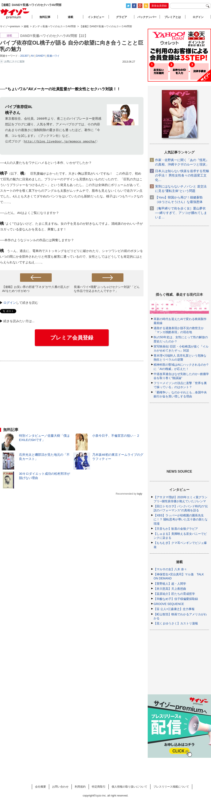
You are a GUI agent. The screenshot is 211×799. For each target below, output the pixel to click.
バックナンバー (147, 17)
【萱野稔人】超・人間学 (170, 583)
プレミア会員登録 (71, 338)
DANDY (40, 55)
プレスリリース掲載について (171, 786)
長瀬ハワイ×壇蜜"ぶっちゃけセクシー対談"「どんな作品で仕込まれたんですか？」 (107, 289)
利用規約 (80, 786)
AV (32, 55)
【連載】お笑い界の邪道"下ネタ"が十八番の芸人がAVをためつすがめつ (35, 289)
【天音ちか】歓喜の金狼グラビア (176, 528)
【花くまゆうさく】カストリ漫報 (176, 623)
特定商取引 (99, 786)
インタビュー (96, 17)
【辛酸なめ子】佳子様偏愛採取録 (176, 599)
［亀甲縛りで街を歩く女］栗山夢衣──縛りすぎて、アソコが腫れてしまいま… (181, 213)
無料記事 (44, 17)
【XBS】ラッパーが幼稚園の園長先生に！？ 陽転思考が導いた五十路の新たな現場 (181, 519)
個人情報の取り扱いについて (129, 786)
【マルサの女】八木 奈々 (170, 569)
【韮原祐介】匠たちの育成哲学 (174, 593)
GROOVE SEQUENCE (169, 604)
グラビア (121, 17)
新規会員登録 (159, 5)
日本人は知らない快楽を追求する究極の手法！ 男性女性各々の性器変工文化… (182, 175)
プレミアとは (172, 17)
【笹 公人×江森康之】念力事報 (174, 609)
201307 (24, 55)
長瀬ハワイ (53, 55)
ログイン (9, 302)
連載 (70, 17)
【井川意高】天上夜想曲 (170, 588)
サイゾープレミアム (15, 13)
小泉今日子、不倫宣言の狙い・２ (116, 435)
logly (139, 493)
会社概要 (40, 786)
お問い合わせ (60, 786)
